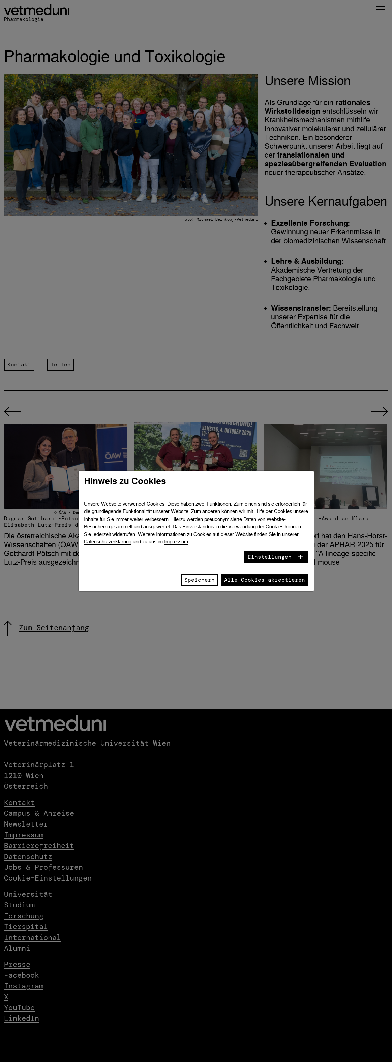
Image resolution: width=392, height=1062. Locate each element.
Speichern (199, 579)
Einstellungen (270, 556)
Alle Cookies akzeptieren (264, 579)
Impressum (176, 541)
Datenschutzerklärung (107, 541)
